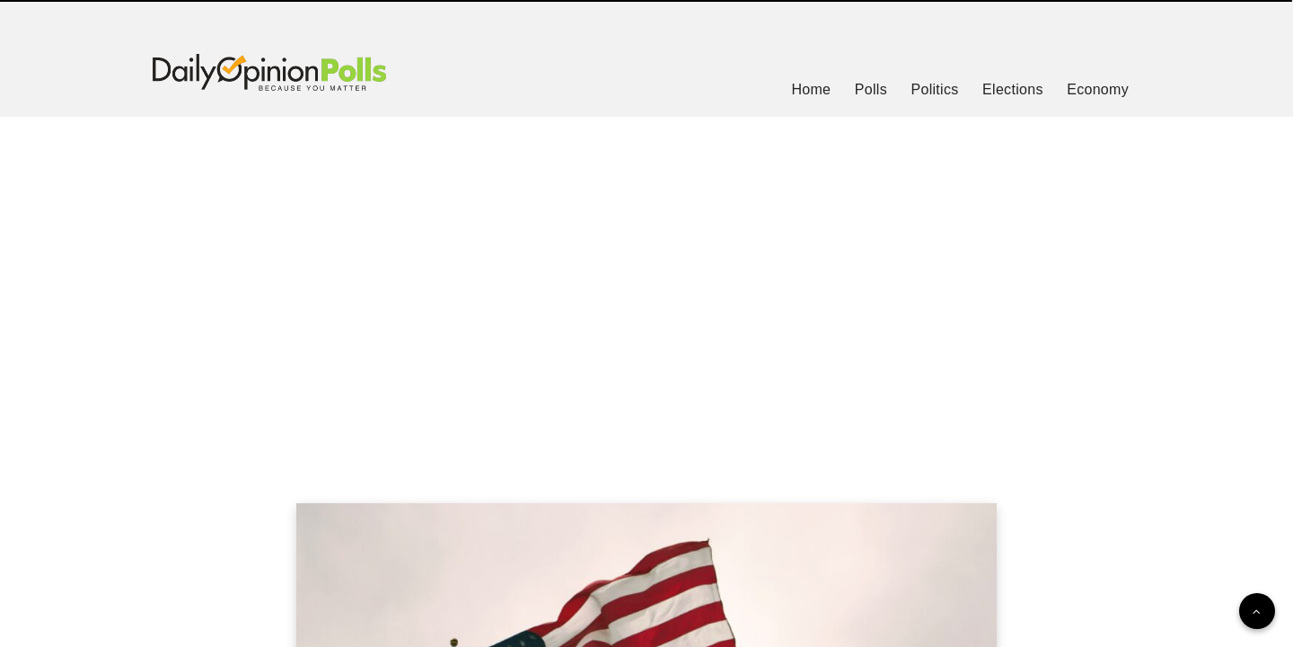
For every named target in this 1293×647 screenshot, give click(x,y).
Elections (1012, 89)
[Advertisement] (646, 287)
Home (811, 89)
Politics (934, 89)
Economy (1098, 89)
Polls (871, 89)
